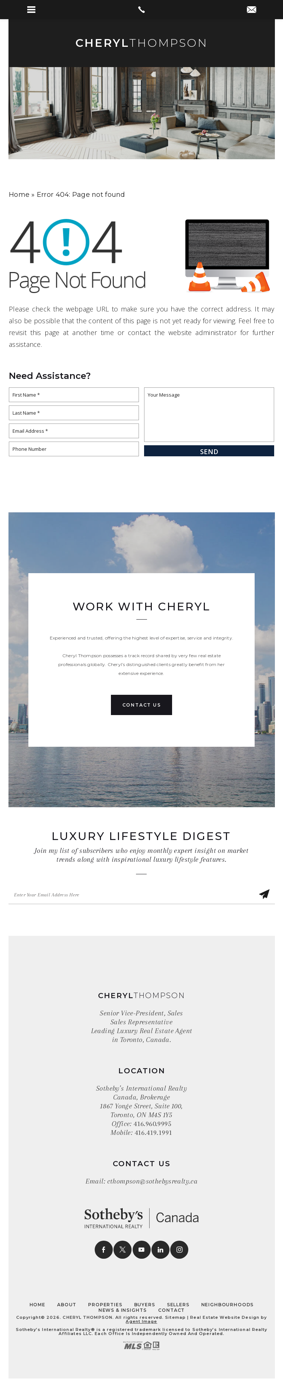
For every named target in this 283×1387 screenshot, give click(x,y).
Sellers (178, 1304)
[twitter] (122, 1250)
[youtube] (142, 1250)
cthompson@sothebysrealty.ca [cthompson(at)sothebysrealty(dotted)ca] (152, 1181)
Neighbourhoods (227, 1304)
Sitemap (175, 1317)
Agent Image (141, 1321)
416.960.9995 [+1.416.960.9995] (152, 1124)
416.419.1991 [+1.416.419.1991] (153, 1133)
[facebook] (104, 1250)
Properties (105, 1304)
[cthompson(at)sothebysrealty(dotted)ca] (251, 10)
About (66, 1304)
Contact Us (141, 705)
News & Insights (122, 1310)
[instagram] (179, 1250)
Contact (171, 1310)
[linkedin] (160, 1250)
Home (37, 1304)
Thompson (142, 43)
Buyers (144, 1304)
